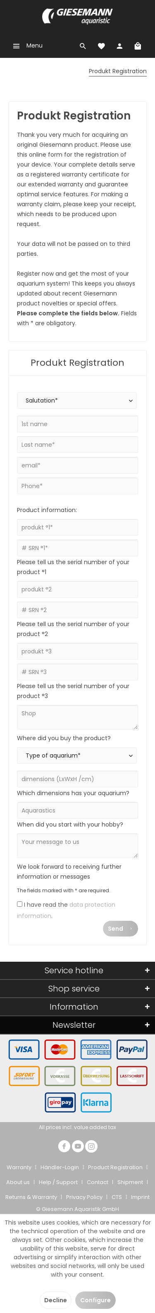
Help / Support (58, 1182)
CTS (117, 1197)
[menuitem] (25, 45)
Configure (95, 1300)
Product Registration (115, 1167)
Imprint (140, 1197)
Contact (97, 1182)
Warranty (19, 1167)
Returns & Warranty (31, 1197)
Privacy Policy (84, 1197)
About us (18, 1182)
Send (120, 927)
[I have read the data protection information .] (19, 904)
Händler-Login (60, 1167)
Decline (55, 1300)
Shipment (130, 1182)
